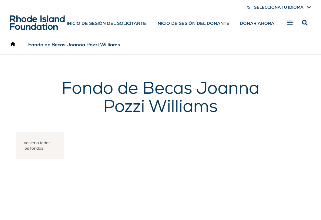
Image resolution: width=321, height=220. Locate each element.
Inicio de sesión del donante (192, 23)
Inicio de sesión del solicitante (106, 23)
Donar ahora (257, 23)
